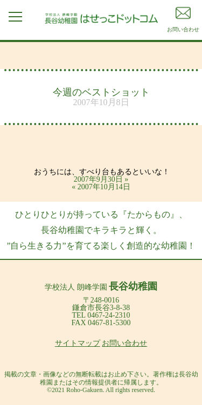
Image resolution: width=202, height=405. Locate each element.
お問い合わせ (124, 343)
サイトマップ (77, 343)
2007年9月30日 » (101, 179)
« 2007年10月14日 (101, 187)
